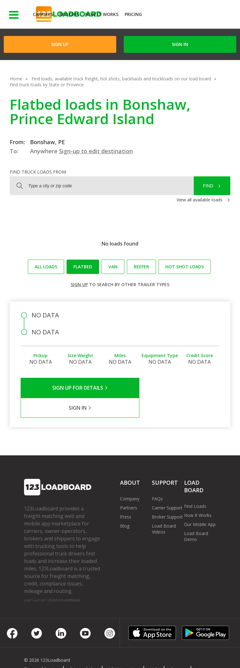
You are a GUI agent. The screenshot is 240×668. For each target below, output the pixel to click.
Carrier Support (167, 488)
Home (16, 79)
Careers (178, 649)
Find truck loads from (38, 172)
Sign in (180, 44)
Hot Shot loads (184, 267)
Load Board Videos (164, 509)
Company (129, 479)
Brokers (69, 14)
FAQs (157, 479)
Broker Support (167, 497)
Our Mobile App (200, 504)
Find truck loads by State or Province (47, 85)
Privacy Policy (83, 649)
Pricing (133, 14)
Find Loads (195, 486)
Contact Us (40, 655)
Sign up (79, 284)
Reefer (141, 267)
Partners (128, 488)
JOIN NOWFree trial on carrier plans (191, 15)
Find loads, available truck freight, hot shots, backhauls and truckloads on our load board (121, 79)
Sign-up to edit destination (96, 151)
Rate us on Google (126, 655)
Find (208, 185)
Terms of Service (41, 649)
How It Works (101, 14)
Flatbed (82, 267)
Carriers (43, 14)
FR (93, 655)
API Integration (123, 649)
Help (154, 649)
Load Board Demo (196, 516)
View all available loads (199, 200)
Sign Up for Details (70, 387)
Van (113, 267)
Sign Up (59, 44)
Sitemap (70, 655)
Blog (124, 506)
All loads (46, 267)
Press (125, 497)
